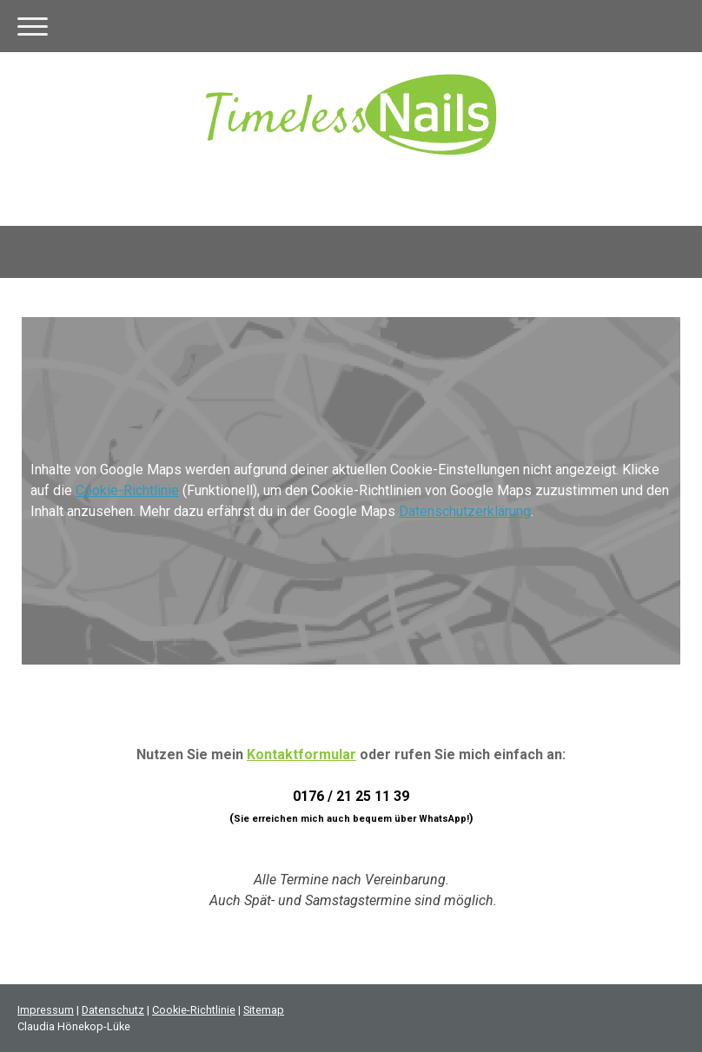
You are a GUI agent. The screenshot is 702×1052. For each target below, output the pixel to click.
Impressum (45, 1009)
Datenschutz (113, 1009)
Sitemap (263, 1009)
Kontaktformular (301, 754)
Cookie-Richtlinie (127, 490)
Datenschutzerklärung (465, 511)
